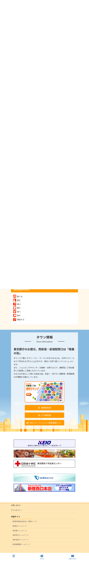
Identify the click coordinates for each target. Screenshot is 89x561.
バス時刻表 (46, 415)
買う (17, 312)
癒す (17, 308)
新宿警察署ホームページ (21, 544)
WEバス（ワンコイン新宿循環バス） (46, 423)
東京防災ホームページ (20, 535)
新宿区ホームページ (20, 526)
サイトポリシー (16, 510)
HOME (42, 557)
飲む (17, 300)
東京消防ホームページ (20, 540)
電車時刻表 (46, 408)
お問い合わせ (15, 505)
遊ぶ (17, 304)
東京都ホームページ (20, 531)
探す (17, 315)
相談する (18, 319)
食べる (18, 296)
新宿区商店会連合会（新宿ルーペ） (25, 521)
